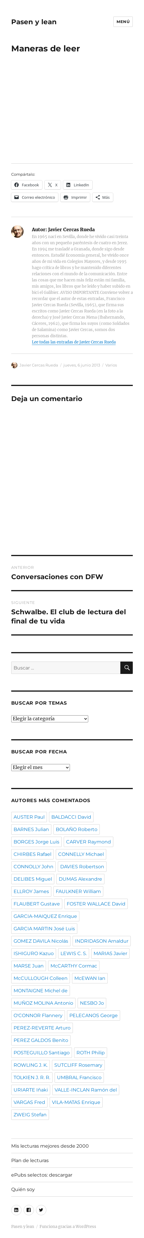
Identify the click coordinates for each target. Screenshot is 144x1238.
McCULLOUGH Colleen (41, 978)
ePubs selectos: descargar (41, 1175)
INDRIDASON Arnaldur (101, 941)
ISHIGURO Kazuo (34, 953)
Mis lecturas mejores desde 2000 (50, 1146)
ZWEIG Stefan (30, 1115)
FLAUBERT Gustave (37, 904)
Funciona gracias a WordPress (68, 1226)
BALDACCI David (71, 817)
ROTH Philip (90, 1052)
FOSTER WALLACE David (96, 904)
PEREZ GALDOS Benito (41, 1040)
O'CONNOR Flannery (38, 1015)
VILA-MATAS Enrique (76, 1102)
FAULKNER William (78, 891)
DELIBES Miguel (33, 879)
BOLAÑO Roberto (76, 829)
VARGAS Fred (29, 1102)
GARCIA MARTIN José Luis (44, 928)
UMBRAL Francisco (79, 1077)
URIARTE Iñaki (31, 1090)
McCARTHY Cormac (73, 966)
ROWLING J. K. (31, 1065)
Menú (123, 21)
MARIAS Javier (110, 953)
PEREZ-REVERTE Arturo (42, 1028)
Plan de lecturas (30, 1160)
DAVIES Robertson (82, 866)
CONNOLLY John (33, 866)
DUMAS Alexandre (80, 879)
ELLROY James (31, 891)
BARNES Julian (31, 829)
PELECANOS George (93, 1015)
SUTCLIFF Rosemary (78, 1065)
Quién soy (23, 1189)
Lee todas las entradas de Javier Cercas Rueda (74, 342)
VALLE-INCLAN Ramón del (86, 1090)
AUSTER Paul (29, 817)
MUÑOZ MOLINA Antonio (43, 1003)
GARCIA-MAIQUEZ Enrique (45, 916)
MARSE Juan (29, 966)
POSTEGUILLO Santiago (42, 1052)
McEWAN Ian (89, 978)
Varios (111, 365)
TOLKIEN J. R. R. (32, 1077)
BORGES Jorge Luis (36, 842)
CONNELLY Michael (81, 854)
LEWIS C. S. (73, 953)
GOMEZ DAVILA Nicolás (41, 941)
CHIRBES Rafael (32, 854)
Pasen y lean (34, 22)
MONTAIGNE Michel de (41, 990)
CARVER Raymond (88, 842)
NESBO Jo (92, 1003)
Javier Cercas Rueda (38, 365)
